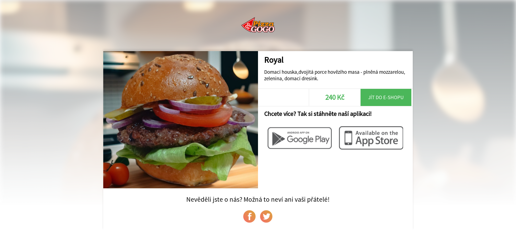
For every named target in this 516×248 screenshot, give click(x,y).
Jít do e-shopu (386, 97)
